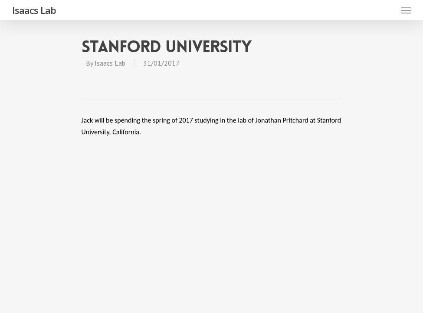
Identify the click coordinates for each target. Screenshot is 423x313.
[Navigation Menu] (406, 10)
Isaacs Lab (34, 10)
